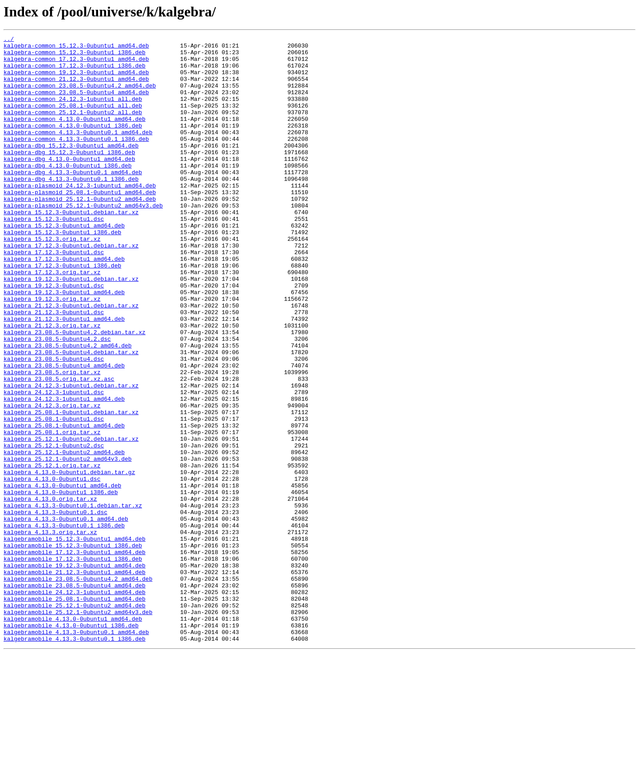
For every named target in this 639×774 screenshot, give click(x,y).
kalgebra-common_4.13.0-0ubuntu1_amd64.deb (75, 136)
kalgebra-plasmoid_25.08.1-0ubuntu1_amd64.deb (80, 224)
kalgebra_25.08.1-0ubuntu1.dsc (54, 496)
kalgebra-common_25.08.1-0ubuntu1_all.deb (73, 120)
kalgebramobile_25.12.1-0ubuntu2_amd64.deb (75, 720)
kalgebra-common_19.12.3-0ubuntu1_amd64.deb (76, 80)
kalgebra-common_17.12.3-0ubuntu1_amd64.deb (76, 64)
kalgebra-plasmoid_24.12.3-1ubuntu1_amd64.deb (80, 216)
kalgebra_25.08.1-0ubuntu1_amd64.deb (64, 504)
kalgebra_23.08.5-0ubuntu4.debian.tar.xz (71, 416)
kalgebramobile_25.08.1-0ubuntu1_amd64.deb (75, 712)
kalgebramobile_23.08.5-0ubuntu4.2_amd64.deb (78, 688)
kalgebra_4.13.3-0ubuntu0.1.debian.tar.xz (73, 600)
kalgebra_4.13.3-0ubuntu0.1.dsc (55, 608)
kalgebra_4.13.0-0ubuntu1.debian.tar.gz (69, 560)
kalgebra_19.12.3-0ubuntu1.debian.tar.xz (71, 328)
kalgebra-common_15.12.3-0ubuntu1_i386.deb (75, 56)
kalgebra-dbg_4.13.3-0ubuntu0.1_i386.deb (71, 208)
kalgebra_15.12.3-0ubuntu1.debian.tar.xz (71, 248)
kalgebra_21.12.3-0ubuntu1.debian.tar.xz (71, 360)
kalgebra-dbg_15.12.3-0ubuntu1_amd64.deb (71, 168)
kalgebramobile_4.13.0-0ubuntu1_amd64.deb (73, 736)
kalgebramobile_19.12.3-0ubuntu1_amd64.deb (75, 672)
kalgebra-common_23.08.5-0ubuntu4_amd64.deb (76, 104)
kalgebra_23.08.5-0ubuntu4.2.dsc (57, 400)
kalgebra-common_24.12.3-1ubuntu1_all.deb (73, 112)
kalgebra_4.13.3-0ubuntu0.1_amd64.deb (66, 616)
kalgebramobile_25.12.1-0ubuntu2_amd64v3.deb (78, 728)
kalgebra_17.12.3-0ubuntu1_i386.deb (62, 312)
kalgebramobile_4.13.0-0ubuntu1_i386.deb (71, 744)
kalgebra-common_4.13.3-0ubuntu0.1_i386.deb (76, 160)
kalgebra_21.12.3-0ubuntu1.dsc (54, 368)
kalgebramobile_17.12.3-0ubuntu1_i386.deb (73, 664)
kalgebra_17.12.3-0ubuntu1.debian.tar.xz (71, 288)
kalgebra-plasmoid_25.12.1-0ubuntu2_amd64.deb (80, 232)
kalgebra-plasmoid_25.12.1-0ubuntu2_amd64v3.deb (83, 240)
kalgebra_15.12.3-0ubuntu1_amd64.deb (64, 264)
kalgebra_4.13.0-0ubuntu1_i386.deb (61, 584)
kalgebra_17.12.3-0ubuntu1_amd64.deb (64, 304)
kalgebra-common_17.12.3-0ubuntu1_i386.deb (75, 72)
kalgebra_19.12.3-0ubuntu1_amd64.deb (64, 344)
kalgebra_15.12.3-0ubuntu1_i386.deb (62, 272)
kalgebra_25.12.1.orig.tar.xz (52, 552)
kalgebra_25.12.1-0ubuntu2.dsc (54, 528)
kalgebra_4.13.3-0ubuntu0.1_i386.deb (64, 624)
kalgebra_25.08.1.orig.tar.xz (52, 512)
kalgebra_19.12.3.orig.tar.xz (52, 352)
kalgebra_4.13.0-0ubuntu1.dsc (52, 568)
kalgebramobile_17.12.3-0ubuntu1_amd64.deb (75, 656)
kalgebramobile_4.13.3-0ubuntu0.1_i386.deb (75, 760)
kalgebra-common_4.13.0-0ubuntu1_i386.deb (73, 144)
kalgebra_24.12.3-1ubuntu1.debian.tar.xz (71, 456)
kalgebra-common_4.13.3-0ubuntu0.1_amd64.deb (78, 152)
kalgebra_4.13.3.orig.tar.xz (50, 632)
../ (9, 40)
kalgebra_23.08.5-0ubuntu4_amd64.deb (64, 432)
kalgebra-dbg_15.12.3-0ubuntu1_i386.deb (69, 176)
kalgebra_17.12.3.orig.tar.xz (52, 320)
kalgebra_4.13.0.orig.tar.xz (50, 592)
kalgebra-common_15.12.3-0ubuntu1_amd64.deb (76, 48)
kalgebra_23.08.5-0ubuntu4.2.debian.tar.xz (75, 392)
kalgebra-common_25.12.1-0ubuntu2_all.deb (73, 128)
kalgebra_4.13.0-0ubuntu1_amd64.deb (62, 576)
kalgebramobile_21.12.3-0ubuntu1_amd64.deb (75, 680)
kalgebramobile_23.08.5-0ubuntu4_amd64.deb (75, 696)
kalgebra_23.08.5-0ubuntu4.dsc (54, 424)
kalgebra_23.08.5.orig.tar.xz (52, 440)
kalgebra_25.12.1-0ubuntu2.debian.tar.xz (71, 520)
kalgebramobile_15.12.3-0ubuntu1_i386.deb (73, 648)
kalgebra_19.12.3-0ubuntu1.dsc (54, 336)
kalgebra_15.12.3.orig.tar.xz (52, 280)
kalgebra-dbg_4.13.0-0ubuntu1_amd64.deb (69, 184)
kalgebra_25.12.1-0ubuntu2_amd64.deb (64, 536)
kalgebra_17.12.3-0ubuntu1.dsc (54, 296)
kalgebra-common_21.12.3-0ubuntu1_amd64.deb (76, 88)
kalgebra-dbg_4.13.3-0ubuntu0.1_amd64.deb (73, 200)
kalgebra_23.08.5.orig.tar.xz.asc (59, 448)
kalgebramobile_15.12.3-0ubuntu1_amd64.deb (75, 640)
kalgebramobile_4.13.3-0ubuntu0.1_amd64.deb (76, 752)
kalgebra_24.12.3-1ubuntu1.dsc (54, 464)
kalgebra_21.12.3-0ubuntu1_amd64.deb (64, 376)
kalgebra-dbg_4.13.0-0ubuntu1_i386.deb (68, 192)
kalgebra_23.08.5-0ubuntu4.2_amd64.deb (68, 408)
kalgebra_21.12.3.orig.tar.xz (52, 384)
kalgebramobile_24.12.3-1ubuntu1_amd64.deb (75, 704)
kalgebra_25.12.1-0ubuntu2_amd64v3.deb (68, 544)
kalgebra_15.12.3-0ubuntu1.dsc (54, 256)
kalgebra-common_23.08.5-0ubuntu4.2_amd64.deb (80, 96)
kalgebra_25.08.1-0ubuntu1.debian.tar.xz (71, 488)
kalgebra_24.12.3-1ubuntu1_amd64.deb (64, 472)
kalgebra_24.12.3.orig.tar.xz (52, 480)
